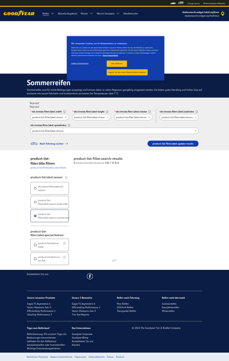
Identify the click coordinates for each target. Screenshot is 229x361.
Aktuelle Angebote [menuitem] (67, 13)
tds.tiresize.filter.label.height (89, 111)
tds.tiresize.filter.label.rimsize (131, 111)
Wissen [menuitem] (87, 13)
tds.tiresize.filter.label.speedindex (48, 125)
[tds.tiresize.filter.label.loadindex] (179, 117)
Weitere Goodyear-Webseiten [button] (214, 3)
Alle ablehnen (116, 64)
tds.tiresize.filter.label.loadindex (177, 111)
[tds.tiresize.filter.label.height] (91, 117)
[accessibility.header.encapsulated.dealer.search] (203, 14)
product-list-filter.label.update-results (173, 143)
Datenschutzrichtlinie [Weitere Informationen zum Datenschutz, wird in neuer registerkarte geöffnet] (110, 55)
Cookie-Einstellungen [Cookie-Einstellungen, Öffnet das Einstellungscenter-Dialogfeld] (79, 63)
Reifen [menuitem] (48, 13)
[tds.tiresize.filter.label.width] (49, 117)
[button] (64, 111)
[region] (115, 58)
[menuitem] (173, 2)
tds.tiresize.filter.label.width (47, 111)
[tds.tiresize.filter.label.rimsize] (133, 117)
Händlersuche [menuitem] (130, 13)
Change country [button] (194, 3)
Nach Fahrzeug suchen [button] (50, 143)
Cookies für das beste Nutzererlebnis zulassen (127, 72)
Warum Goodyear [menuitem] (108, 13)
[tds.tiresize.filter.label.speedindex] (114, 131)
